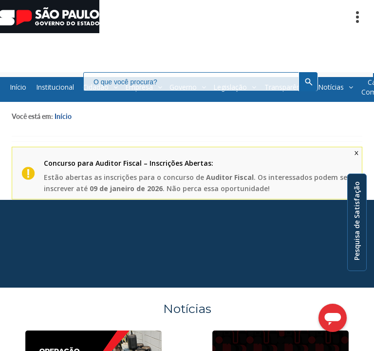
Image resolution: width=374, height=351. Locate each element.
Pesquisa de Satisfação (356, 220)
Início (63, 116)
